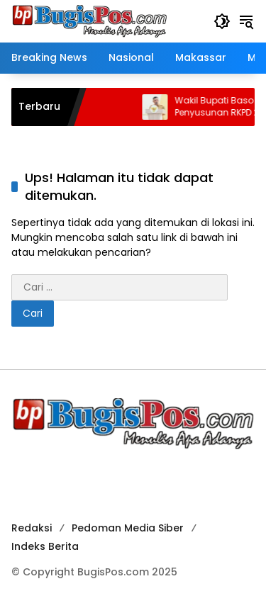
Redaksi (31, 528)
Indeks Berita (45, 546)
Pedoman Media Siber (128, 528)
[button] (222, 21)
